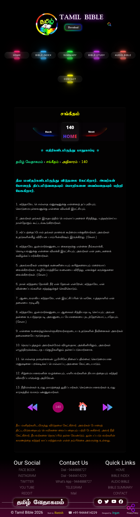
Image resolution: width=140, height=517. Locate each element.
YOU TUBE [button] (27, 487)
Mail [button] (74, 493)
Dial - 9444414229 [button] (73, 476)
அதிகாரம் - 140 (74, 162)
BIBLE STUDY (96, 55)
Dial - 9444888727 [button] (73, 470)
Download (73, 27)
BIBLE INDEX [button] (120, 476)
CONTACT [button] (120, 493)
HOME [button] (120, 470)
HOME (17, 55)
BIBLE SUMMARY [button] (120, 487)
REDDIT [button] (27, 493)
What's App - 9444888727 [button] (74, 481)
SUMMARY (70, 55)
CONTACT (70, 79)
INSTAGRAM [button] (27, 476)
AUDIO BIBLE (123, 55)
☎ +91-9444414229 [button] (83, 512)
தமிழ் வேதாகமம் (29, 162)
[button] (47, 24)
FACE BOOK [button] (27, 470)
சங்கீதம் (52, 162)
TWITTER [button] (27, 481)
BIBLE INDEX (44, 55)
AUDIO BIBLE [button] (120, 481)
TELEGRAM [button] (73, 487)
